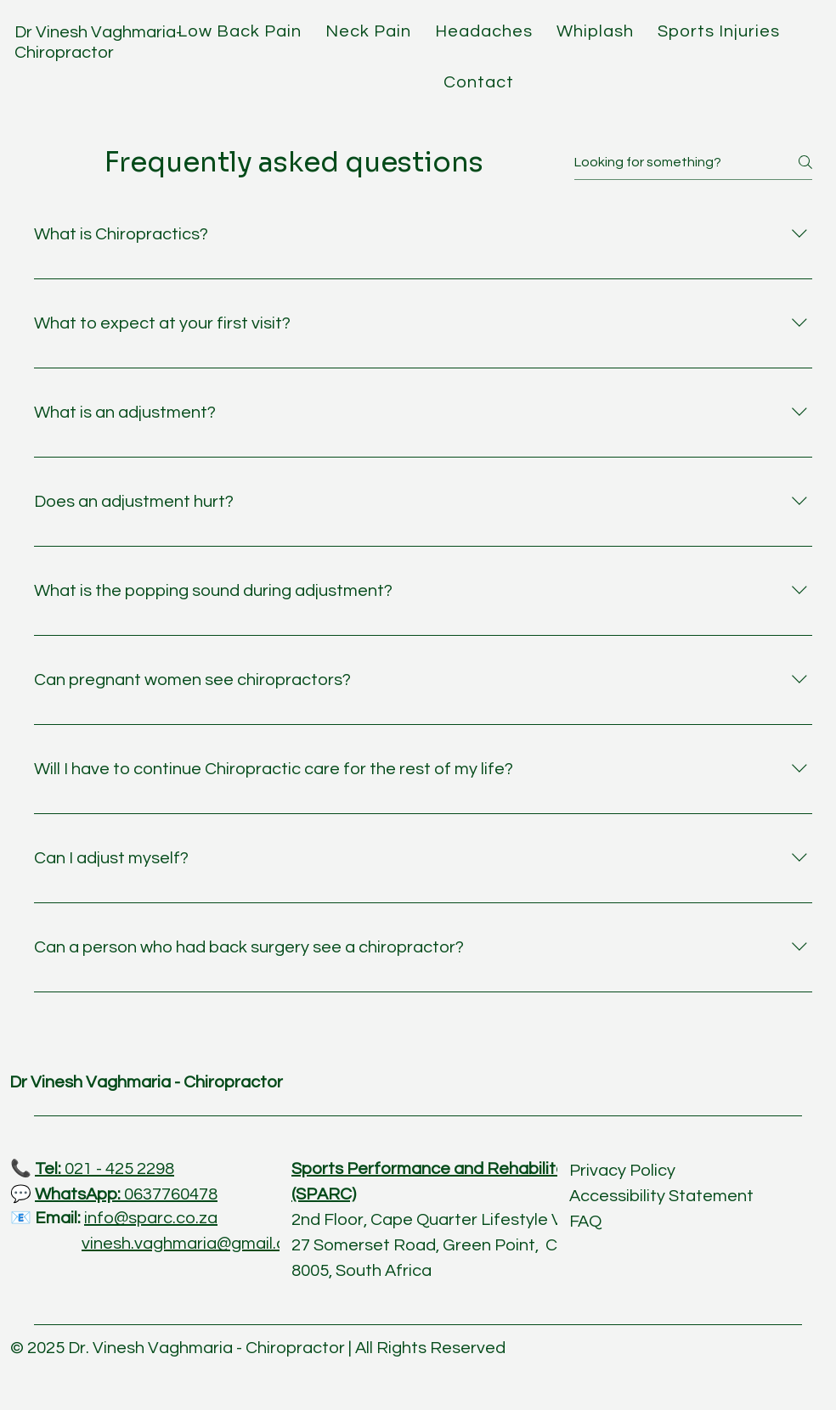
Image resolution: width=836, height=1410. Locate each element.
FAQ (585, 1221)
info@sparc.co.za (150, 1218)
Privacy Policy (622, 1170)
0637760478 (126, 1194)
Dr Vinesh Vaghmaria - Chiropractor (146, 1082)
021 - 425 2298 (104, 1168)
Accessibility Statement (661, 1196)
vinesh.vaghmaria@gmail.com (196, 1243)
